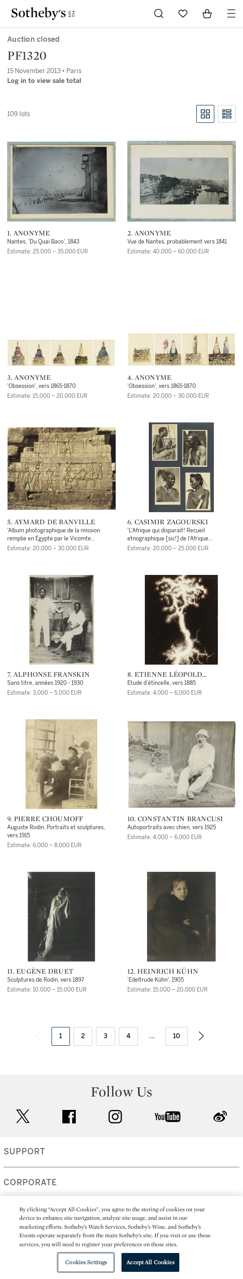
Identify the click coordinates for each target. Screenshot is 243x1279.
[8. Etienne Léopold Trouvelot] (181, 620)
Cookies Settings (86, 1262)
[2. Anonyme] (181, 181)
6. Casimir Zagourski (167, 522)
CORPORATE (30, 1183)
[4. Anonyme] (181, 349)
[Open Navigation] (231, 13)
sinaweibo (220, 1116)
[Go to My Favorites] (182, 13)
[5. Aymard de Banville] (61, 469)
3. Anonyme (29, 377)
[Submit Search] (158, 13)
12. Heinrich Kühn (162, 971)
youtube (168, 1116)
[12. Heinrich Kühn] (181, 916)
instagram (115, 1116)
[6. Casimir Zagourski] (181, 467)
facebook (69, 1116)
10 (176, 1036)
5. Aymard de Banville (51, 522)
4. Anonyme (149, 377)
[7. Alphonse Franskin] (61, 620)
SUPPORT (24, 1152)
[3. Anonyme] (61, 353)
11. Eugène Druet (40, 971)
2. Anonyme (149, 233)
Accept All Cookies (150, 1262)
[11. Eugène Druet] (61, 916)
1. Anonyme (28, 233)
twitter (23, 1116)
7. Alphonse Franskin (48, 674)
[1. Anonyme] (61, 181)
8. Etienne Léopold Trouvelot (165, 674)
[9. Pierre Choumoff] (61, 764)
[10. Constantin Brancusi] (181, 764)
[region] (121, 1237)
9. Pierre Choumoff (45, 818)
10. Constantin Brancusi (175, 818)
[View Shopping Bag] (207, 13)
